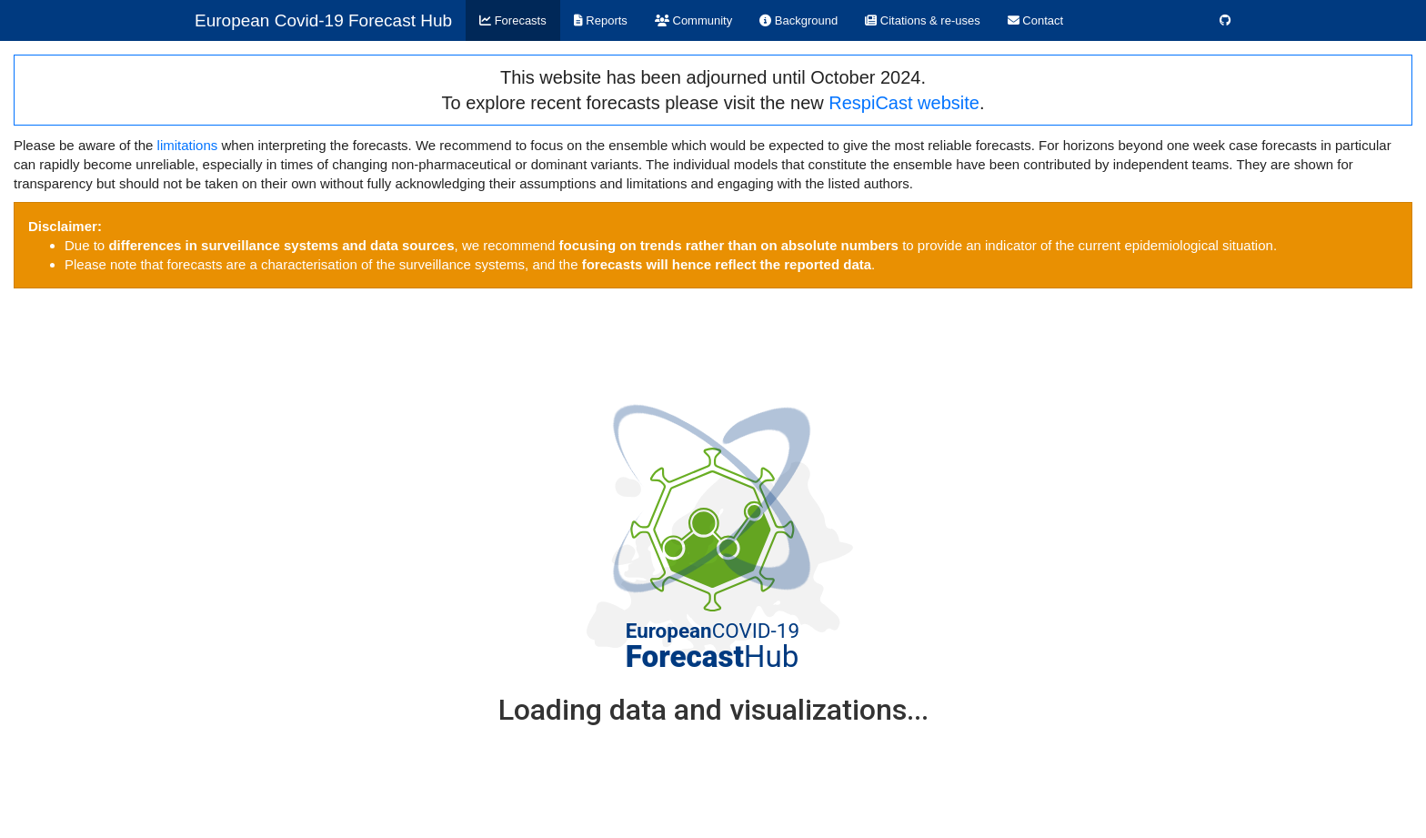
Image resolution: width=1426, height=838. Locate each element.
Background (798, 20)
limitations (187, 145)
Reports (601, 20)
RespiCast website (903, 103)
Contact (1035, 20)
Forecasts (513, 20)
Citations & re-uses (922, 20)
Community (693, 20)
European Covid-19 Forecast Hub (323, 20)
